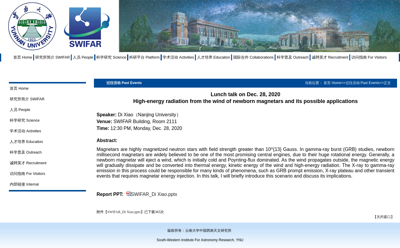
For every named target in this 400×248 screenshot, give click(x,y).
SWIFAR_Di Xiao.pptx (154, 194)
